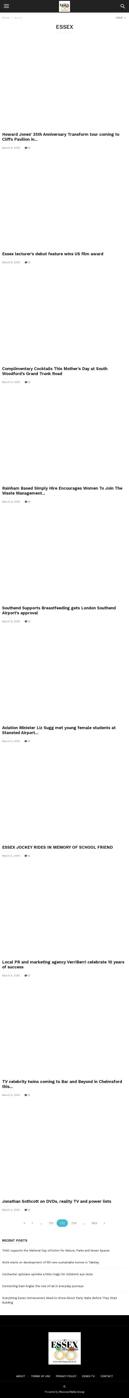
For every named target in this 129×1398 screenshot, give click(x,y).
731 (51, 1223)
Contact (107, 1376)
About (20, 1376)
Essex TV (88, 1376)
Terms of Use (40, 1376)
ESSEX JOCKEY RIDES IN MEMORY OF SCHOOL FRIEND (57, 847)
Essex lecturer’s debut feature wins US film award (52, 253)
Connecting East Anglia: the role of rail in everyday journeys (43, 1286)
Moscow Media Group (71, 1392)
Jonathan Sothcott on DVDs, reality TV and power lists (56, 1201)
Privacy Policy (66, 1376)
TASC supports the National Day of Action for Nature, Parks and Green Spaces (56, 1250)
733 (73, 1223)
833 (94, 1223)
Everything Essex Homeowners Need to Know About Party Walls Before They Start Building (59, 1300)
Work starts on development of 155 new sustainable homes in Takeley (50, 1262)
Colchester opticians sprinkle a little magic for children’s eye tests (47, 1274)
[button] (123, 6)
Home (6, 17)
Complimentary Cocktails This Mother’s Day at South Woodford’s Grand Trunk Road (54, 371)
